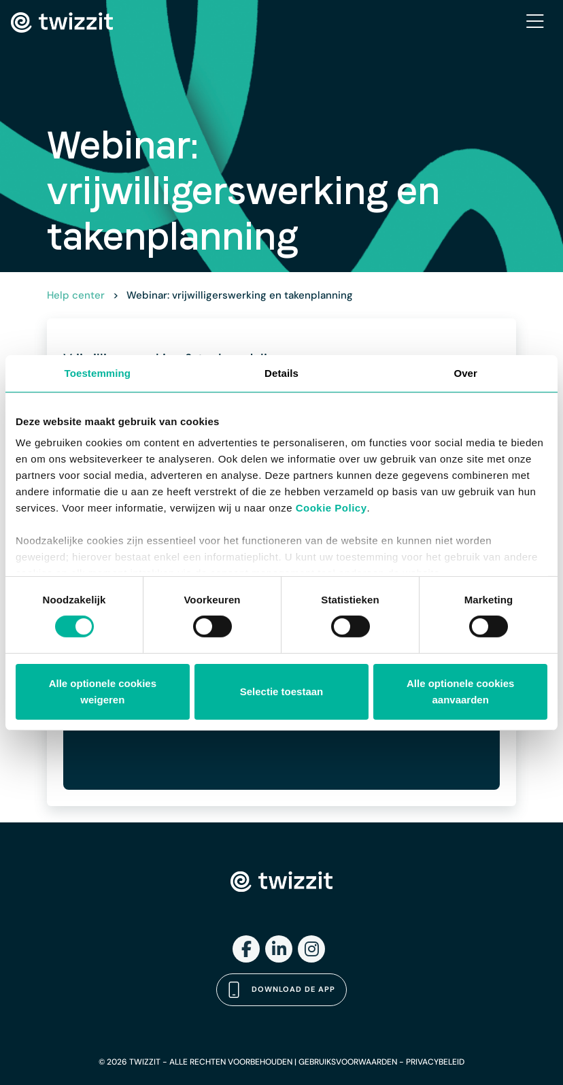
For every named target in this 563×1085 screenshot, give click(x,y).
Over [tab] (465, 372)
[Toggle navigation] (535, 22)
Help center (76, 295)
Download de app (281, 990)
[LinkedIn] (278, 949)
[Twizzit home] (62, 22)
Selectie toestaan (282, 691)
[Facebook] (246, 949)
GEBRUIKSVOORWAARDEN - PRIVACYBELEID (381, 1061)
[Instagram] (311, 949)
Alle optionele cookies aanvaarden (460, 691)
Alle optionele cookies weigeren (102, 691)
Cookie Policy (331, 508)
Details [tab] (281, 372)
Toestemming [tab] (98, 372)
